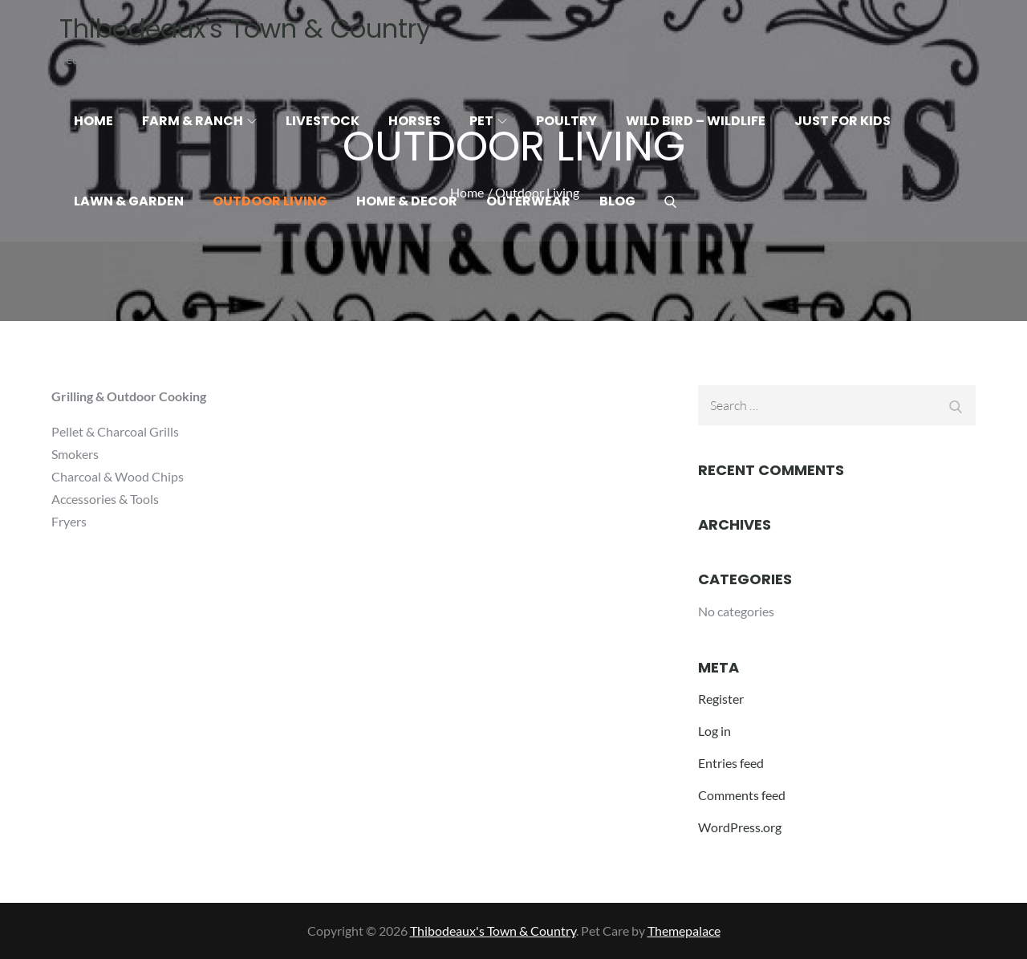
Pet (488, 121)
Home (93, 121)
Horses (414, 121)
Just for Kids (842, 121)
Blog (617, 201)
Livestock (322, 121)
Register (721, 698)
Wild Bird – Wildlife (695, 121)
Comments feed (741, 795)
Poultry (566, 121)
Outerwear (528, 201)
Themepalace (684, 930)
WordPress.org (739, 827)
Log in (714, 730)
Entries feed (731, 762)
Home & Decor (406, 201)
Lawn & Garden (129, 201)
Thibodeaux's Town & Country (245, 28)
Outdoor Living (270, 201)
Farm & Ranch (199, 121)
